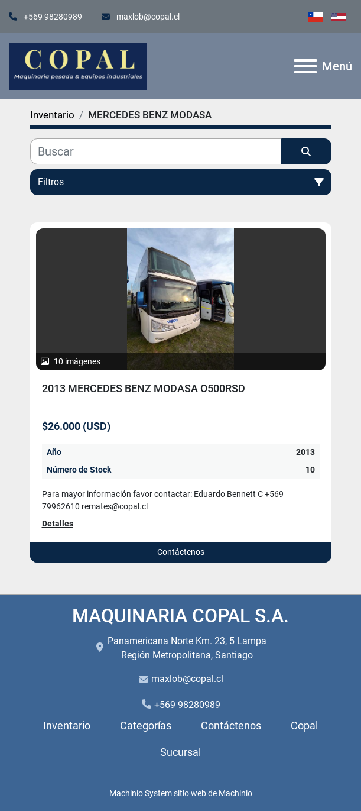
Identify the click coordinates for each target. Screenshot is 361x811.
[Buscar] (155, 151)
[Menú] (305, 66)
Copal (304, 725)
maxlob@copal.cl (147, 16)
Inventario (66, 725)
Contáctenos (180, 552)
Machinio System (140, 793)
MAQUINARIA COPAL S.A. (180, 616)
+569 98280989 (52, 16)
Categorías (145, 725)
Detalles (57, 523)
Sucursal (180, 752)
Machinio (235, 793)
